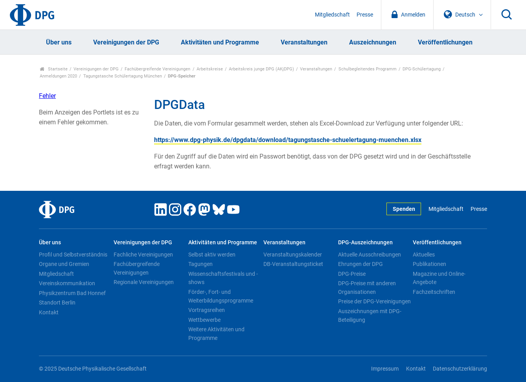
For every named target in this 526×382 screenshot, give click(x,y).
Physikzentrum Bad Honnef (72, 293)
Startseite (54, 69)
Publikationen (429, 264)
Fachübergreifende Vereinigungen (157, 69)
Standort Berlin (57, 302)
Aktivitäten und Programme (220, 42)
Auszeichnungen (372, 42)
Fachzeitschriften (434, 292)
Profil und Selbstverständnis (73, 254)
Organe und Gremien (64, 264)
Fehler (47, 96)
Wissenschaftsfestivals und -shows (223, 278)
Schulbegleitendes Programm (367, 69)
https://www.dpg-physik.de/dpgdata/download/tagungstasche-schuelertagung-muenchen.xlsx (287, 140)
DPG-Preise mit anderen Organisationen (367, 287)
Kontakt (49, 312)
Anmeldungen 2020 (58, 76)
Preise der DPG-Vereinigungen (374, 301)
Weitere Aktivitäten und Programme (216, 333)
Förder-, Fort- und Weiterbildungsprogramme (220, 296)
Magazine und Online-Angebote (439, 278)
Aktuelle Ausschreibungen (369, 254)
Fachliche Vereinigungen (143, 254)
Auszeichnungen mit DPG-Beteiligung (369, 315)
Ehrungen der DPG (360, 264)
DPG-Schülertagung (422, 69)
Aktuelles (424, 254)
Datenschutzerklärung (460, 368)
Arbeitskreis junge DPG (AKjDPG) (261, 69)
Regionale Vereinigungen (144, 282)
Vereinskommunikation (67, 283)
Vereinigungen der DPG (126, 42)
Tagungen (200, 264)
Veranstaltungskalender (292, 254)
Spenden (404, 209)
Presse (365, 14)
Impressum (385, 368)
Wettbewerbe (204, 320)
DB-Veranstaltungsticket (293, 264)
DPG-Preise (352, 274)
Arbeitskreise (210, 69)
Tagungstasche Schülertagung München (122, 76)
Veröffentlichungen (445, 42)
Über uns (59, 42)
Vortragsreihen (206, 310)
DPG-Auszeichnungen (365, 242)
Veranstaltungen (304, 42)
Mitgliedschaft (332, 14)
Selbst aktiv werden (211, 254)
